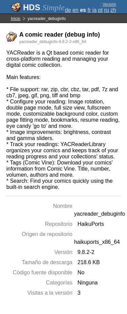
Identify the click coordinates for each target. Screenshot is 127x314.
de (68, 10)
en (75, 10)
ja (94, 10)
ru (106, 10)
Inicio (15, 18)
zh (113, 10)
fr (89, 10)
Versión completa (108, 7)
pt (100, 10)
